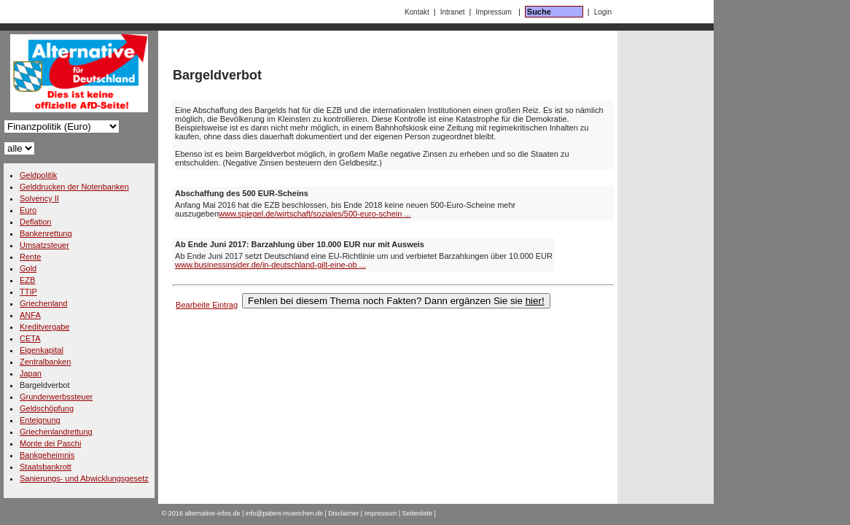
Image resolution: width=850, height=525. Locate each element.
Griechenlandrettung (56, 431)
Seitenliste (417, 513)
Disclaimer (343, 513)
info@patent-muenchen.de (284, 513)
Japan (31, 373)
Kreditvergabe (45, 326)
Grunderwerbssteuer (56, 396)
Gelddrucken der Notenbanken (74, 186)
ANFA (30, 315)
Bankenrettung (46, 233)
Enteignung (40, 420)
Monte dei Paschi (50, 443)
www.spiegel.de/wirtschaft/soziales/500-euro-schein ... (315, 213)
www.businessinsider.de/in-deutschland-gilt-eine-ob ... (270, 264)
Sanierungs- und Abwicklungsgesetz (84, 478)
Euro (28, 210)
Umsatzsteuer (44, 245)
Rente (30, 256)
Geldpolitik (38, 175)
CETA (30, 338)
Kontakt (417, 12)
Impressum (493, 12)
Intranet (452, 12)
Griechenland (43, 303)
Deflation (35, 221)
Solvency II (39, 198)
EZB (27, 280)
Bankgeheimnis (47, 455)
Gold (28, 268)
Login (603, 12)
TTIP (28, 291)
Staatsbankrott (45, 466)
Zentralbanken (45, 361)
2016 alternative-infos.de (204, 513)
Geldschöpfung (47, 408)
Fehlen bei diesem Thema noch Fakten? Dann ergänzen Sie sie (396, 300)
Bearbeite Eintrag (207, 304)
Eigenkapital (41, 350)
